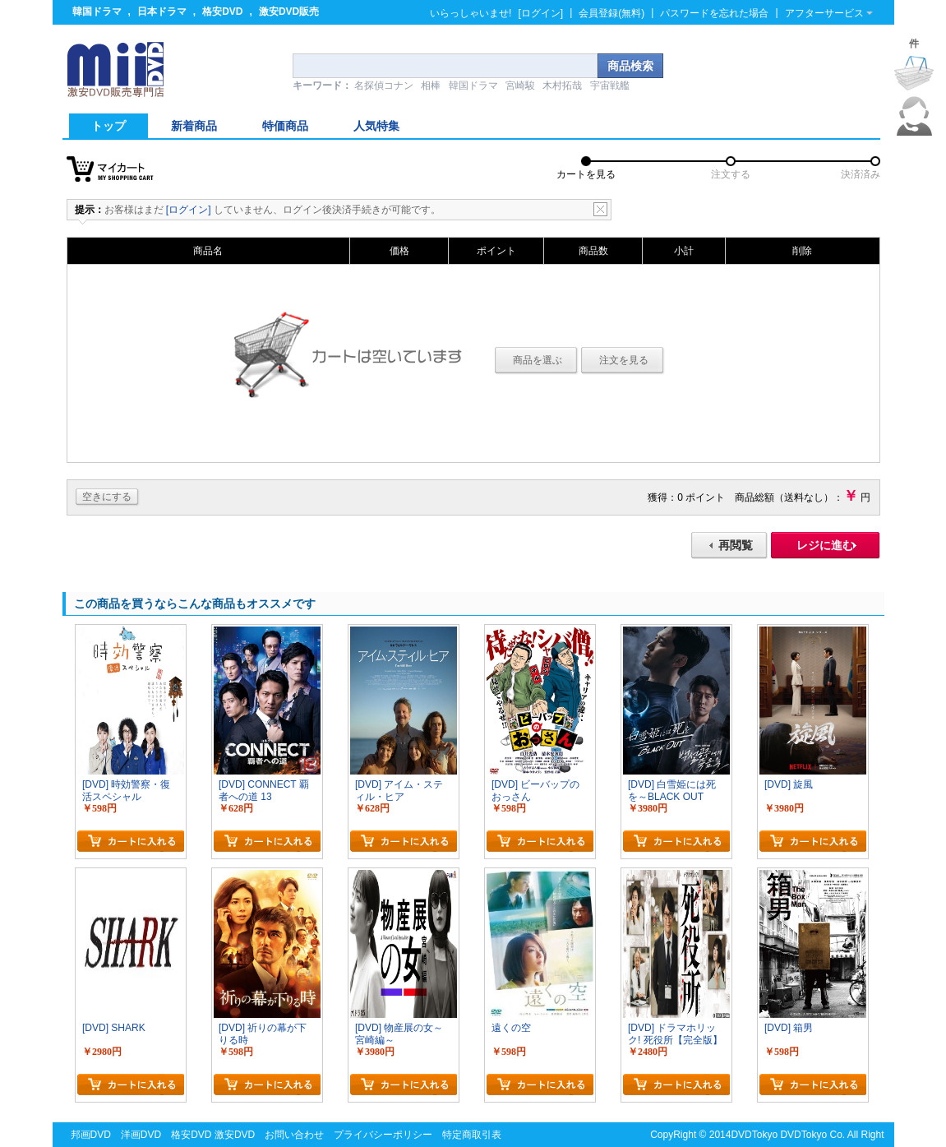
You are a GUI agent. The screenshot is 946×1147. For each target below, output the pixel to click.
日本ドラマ (162, 11)
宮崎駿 (520, 85)
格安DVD (222, 11)
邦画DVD (91, 1134)
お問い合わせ (294, 1134)
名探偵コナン (383, 85)
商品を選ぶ (537, 360)
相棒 (431, 85)
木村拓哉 (562, 85)
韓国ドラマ (97, 11)
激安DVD (235, 1134)
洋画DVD (141, 1134)
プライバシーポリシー (383, 1134)
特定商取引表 (471, 1134)
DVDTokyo (754, 1134)
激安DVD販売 (289, 11)
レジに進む (825, 545)
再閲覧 (735, 545)
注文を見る (623, 360)
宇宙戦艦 (610, 85)
